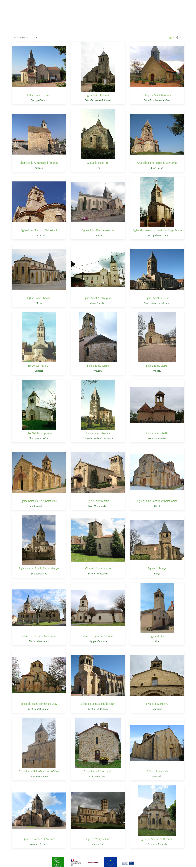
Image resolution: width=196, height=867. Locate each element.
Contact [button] (188, 3)
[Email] (178, 862)
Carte (179, 20)
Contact (130, 862)
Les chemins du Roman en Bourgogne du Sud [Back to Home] (39, 862)
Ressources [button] (165, 3)
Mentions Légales (117, 862)
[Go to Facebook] (183, 862)
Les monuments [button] (150, 3)
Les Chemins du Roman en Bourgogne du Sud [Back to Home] (32, 5)
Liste (171, 20)
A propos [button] (177, 3)
